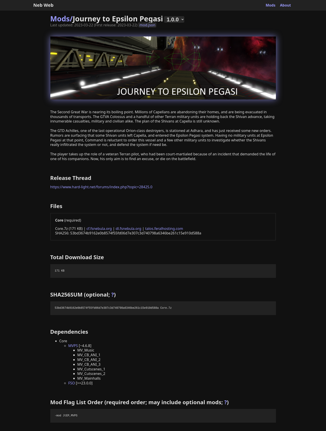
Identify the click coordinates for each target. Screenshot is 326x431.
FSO (71, 383)
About (285, 5)
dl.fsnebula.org (128, 228)
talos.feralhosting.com (164, 228)
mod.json (147, 25)
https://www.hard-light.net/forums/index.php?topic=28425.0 (101, 186)
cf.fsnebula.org (99, 228)
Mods (270, 5)
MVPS (73, 345)
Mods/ (61, 18)
